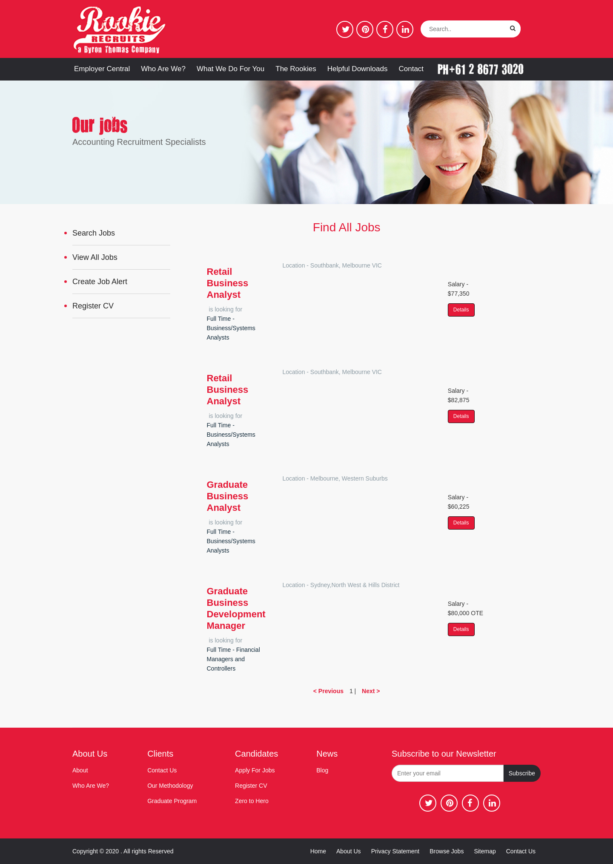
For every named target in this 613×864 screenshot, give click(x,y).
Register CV (93, 306)
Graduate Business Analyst (228, 496)
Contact (411, 69)
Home (318, 851)
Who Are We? (163, 69)
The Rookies (295, 69)
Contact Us (162, 770)
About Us (348, 851)
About (80, 770)
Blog (322, 770)
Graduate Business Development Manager (236, 608)
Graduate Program (172, 801)
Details (461, 310)
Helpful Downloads (357, 69)
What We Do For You (230, 69)
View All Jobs (94, 257)
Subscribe (522, 773)
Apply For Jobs (255, 770)
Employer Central (102, 69)
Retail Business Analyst (228, 283)
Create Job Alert (99, 281)
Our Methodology (170, 785)
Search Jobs (93, 233)
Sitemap (485, 851)
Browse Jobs (447, 851)
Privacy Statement (395, 851)
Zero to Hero (252, 801)
